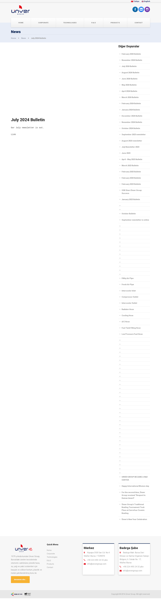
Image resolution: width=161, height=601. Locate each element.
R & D (93, 23)
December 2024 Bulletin (132, 116)
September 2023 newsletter (134, 135)
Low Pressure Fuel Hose (132, 334)
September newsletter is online (135, 220)
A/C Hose (126, 322)
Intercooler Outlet (129, 303)
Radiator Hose (128, 309)
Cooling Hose (127, 316)
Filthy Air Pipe (128, 278)
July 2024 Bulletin (129, 66)
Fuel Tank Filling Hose (131, 328)
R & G (49, 561)
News (23, 38)
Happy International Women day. (135, 486)
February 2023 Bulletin (131, 184)
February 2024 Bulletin (131, 103)
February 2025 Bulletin (131, 54)
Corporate (43, 23)
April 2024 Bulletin (129, 91)
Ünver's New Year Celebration (134, 519)
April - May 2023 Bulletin (132, 159)
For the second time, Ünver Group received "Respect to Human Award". (134, 495)
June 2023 (126, 153)
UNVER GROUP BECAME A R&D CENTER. (135, 478)
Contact (139, 23)
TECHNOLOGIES (69, 23)
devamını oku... (21, 580)
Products (115, 23)
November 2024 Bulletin (132, 60)
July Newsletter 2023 (130, 147)
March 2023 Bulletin (130, 166)
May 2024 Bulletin (129, 85)
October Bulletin (129, 214)
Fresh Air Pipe (128, 284)
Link (13, 134)
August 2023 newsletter (132, 141)
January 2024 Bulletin (131, 110)
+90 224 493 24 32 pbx (97, 560)
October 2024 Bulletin (131, 128)
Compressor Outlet (130, 297)
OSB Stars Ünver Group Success (132, 191)
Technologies (52, 557)
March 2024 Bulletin (130, 97)
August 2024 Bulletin (130, 73)
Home (20, 23)
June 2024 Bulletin (129, 79)
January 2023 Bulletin (131, 199)
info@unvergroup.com (96, 564)
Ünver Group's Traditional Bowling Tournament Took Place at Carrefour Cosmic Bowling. (133, 508)
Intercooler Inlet (129, 291)
